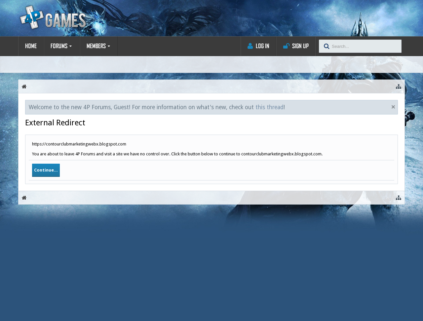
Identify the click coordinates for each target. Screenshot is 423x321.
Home (31, 46)
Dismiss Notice (393, 107)
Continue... (46, 170)
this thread (269, 107)
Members (96, 46)
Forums (59, 46)
